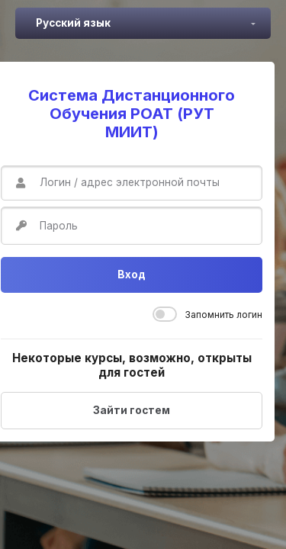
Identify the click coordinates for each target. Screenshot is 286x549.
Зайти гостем (131, 410)
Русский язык (73, 23)
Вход (131, 274)
